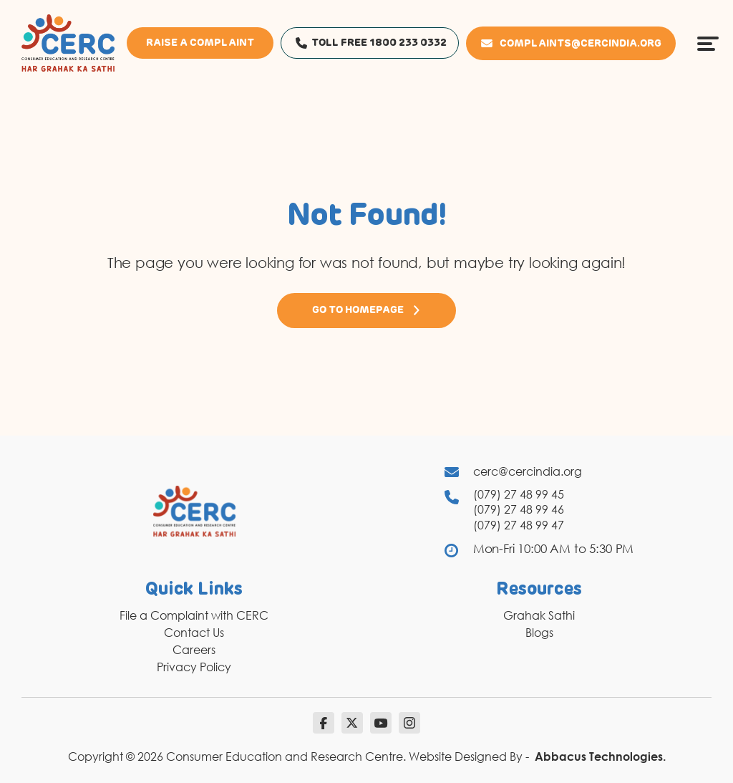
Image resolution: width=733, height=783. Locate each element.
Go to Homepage (366, 310)
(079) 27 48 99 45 (518, 494)
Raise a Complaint (200, 43)
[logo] (68, 42)
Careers (194, 650)
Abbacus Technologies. (600, 756)
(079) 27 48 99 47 (518, 525)
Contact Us (194, 632)
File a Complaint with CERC (194, 615)
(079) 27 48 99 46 (518, 509)
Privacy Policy (194, 667)
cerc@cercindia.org (527, 471)
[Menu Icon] (708, 43)
